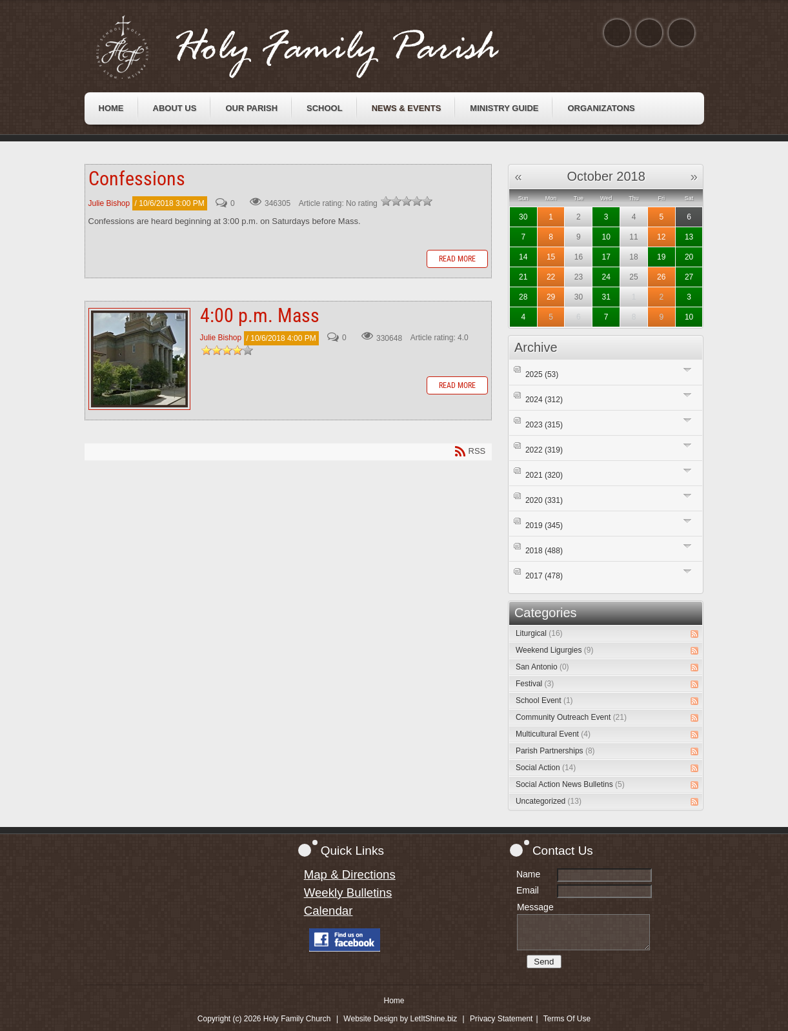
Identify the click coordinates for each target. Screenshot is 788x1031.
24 (606, 276)
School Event (544, 700)
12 (661, 236)
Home (393, 1000)
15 (551, 256)
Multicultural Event (553, 734)
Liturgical (539, 633)
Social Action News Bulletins (570, 784)
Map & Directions (350, 874)
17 (606, 256)
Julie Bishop (109, 203)
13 (689, 236)
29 (551, 296)
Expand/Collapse (687, 369)
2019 (544, 525)
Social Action (546, 767)
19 (661, 256)
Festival (535, 683)
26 (661, 276)
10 (606, 236)
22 (551, 276)
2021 (544, 475)
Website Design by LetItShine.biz (400, 1018)
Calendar (328, 910)
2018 (544, 550)
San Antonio (542, 666)
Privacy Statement (501, 1018)
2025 (541, 374)
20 (689, 256)
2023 (544, 424)
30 (523, 216)
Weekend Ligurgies (555, 650)
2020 (544, 500)
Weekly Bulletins (348, 892)
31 (606, 296)
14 (523, 256)
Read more (457, 258)
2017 (544, 575)
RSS (694, 634)
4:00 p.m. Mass (139, 359)
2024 (544, 399)
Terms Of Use (567, 1018)
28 (523, 296)
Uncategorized (548, 801)
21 (523, 276)
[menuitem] (111, 108)
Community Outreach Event (571, 717)
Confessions (136, 178)
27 (689, 276)
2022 (544, 449)
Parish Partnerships (555, 750)
